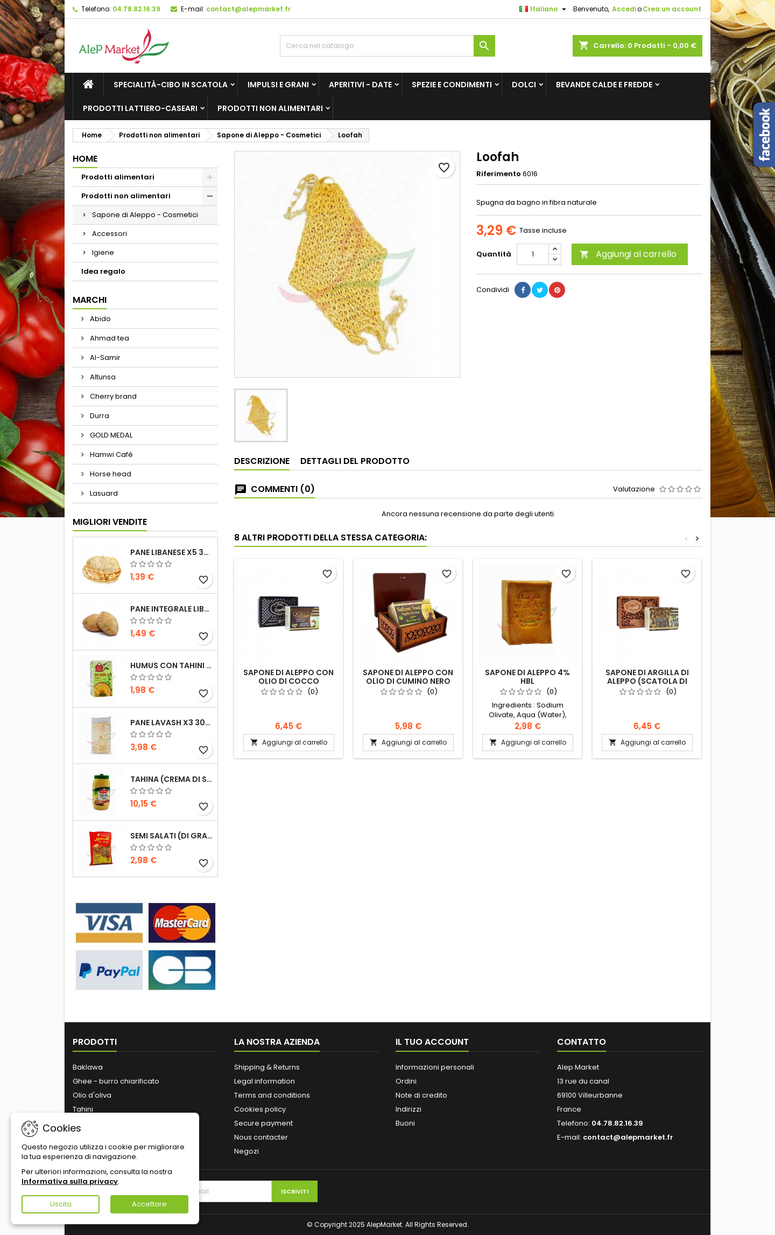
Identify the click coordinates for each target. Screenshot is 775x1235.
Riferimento (498, 174)
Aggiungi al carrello (628, 254)
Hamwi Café (110, 454)
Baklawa (88, 1067)
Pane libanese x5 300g (171, 552)
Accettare (149, 1204)
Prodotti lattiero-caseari (140, 108)
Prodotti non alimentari (270, 108)
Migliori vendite (110, 522)
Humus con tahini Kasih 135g (171, 665)
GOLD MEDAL (110, 435)
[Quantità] (533, 254)
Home (85, 158)
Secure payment (263, 1123)
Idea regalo (103, 271)
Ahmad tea (108, 338)
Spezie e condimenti (452, 84)
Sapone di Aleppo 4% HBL (527, 676)
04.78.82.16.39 (136, 8)
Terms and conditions (272, 1095)
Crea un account (672, 8)
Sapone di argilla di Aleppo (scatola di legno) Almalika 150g (647, 681)
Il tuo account (432, 1042)
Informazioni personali (435, 1067)
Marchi (90, 300)
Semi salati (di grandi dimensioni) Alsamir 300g (171, 835)
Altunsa (102, 377)
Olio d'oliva (92, 1095)
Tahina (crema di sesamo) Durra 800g (171, 779)
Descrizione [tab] (262, 461)
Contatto (581, 1042)
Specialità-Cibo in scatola (171, 84)
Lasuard (103, 493)
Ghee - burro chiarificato (116, 1081)
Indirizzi (408, 1109)
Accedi (624, 8)
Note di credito (421, 1095)
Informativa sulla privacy (70, 1181)
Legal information (264, 1081)
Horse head (109, 474)
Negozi (246, 1151)
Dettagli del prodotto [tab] (355, 461)
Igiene (103, 252)
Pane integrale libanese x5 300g (171, 609)
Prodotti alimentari (117, 177)
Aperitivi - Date (360, 84)
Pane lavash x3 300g (171, 722)
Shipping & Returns (267, 1067)
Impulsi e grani (278, 84)
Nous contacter (261, 1137)
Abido (99, 319)
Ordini (406, 1081)
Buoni (405, 1123)
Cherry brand (112, 396)
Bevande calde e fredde (604, 84)
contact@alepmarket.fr (248, 8)
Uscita (61, 1204)
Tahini (83, 1109)
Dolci (524, 84)
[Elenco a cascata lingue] (544, 9)
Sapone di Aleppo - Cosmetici (145, 215)
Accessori (109, 233)
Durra (98, 416)
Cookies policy (260, 1109)
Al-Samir (104, 357)
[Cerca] (387, 46)
